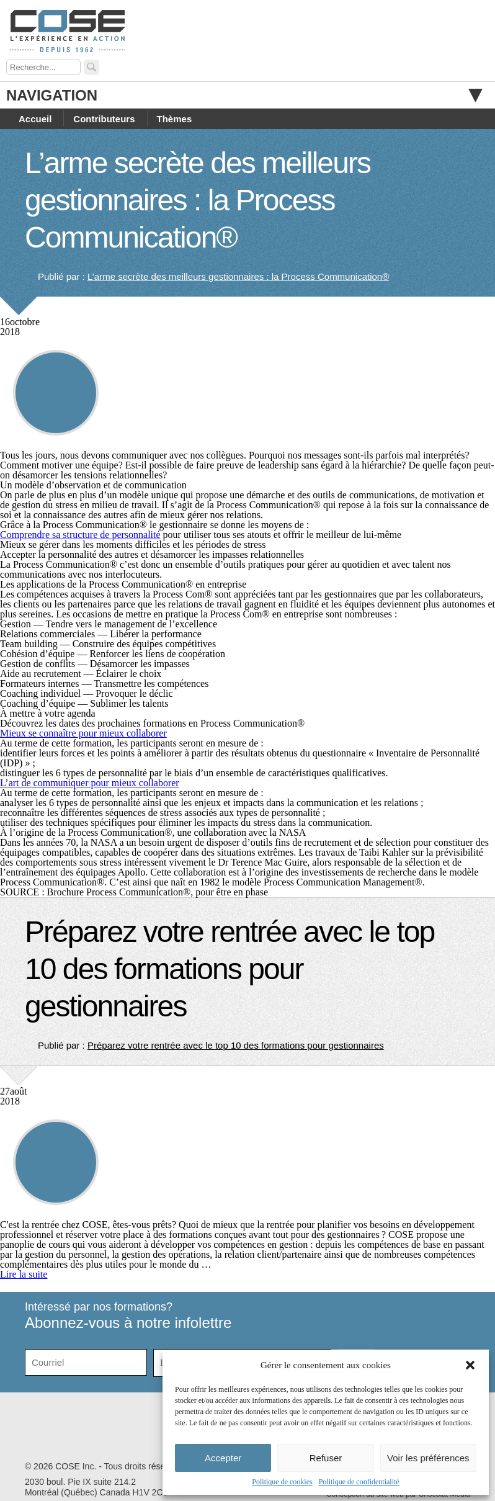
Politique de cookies (282, 1481)
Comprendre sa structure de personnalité (80, 534)
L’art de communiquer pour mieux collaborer (89, 782)
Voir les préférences (428, 1458)
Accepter (223, 1458)
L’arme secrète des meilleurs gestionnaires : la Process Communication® (197, 200)
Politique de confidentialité (359, 1481)
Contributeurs (104, 119)
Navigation (244, 95)
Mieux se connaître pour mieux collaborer (83, 733)
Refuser (326, 1458)
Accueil (35, 119)
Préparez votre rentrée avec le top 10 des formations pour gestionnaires (229, 969)
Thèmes (174, 119)
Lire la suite (23, 1274)
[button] (470, 1365)
